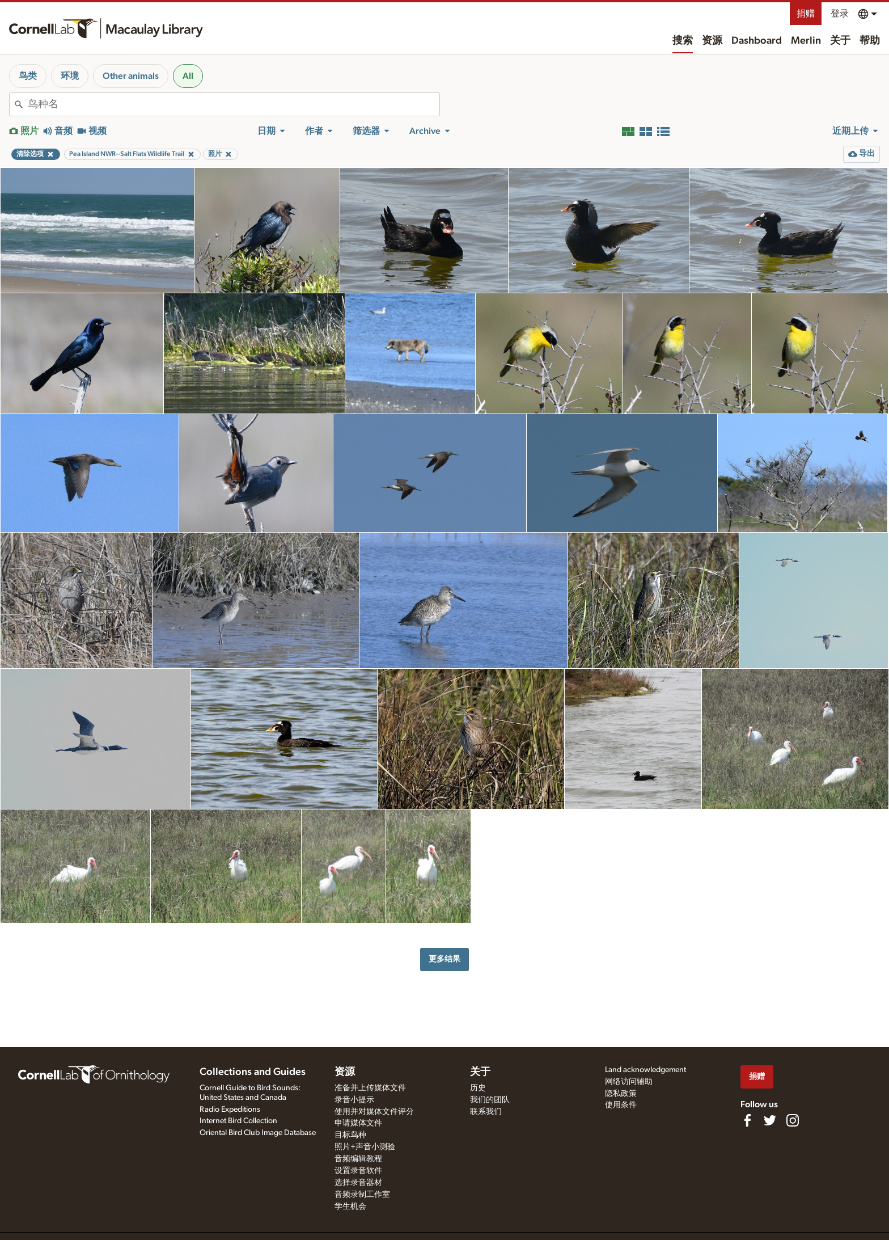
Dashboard (756, 41)
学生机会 (350, 1207)
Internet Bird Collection (238, 1121)
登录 (840, 13)
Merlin (806, 41)
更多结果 (444, 959)
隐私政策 (621, 1094)
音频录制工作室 (362, 1195)
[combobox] (233, 104)
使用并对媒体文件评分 (374, 1112)
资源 (712, 41)
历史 (478, 1088)
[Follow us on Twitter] (770, 1120)
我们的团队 (490, 1100)
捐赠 (806, 13)
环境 (70, 76)
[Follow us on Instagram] (792, 1120)
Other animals (131, 76)
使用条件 (621, 1105)
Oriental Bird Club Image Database (258, 1133)
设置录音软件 (358, 1171)
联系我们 (486, 1112)
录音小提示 (354, 1100)
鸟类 (28, 76)
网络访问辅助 (629, 1082)
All (188, 76)
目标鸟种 (350, 1135)
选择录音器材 (358, 1183)
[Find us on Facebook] (747, 1120)
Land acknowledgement (645, 1070)
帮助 (870, 41)
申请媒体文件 (358, 1123)
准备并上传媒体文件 (370, 1088)
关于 (840, 41)
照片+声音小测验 (365, 1147)
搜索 (682, 41)
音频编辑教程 (358, 1159)
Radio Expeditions (230, 1110)
